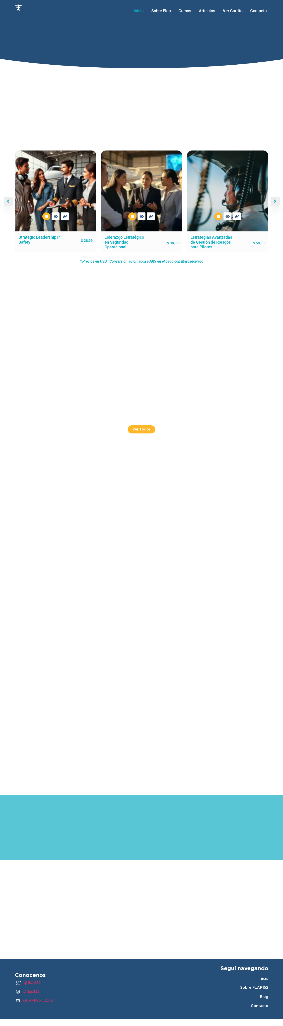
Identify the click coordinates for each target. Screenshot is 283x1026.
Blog (264, 997)
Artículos (207, 10)
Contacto (258, 10)
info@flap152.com (35, 1000)
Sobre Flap (161, 10)
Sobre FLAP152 (254, 987)
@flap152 (28, 983)
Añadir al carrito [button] (46, 216)
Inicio (139, 10)
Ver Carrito (233, 10)
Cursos (184, 10)
